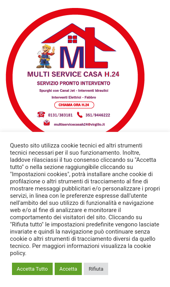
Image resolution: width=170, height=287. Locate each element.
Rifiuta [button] (96, 269)
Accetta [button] (68, 269)
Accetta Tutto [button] (32, 269)
